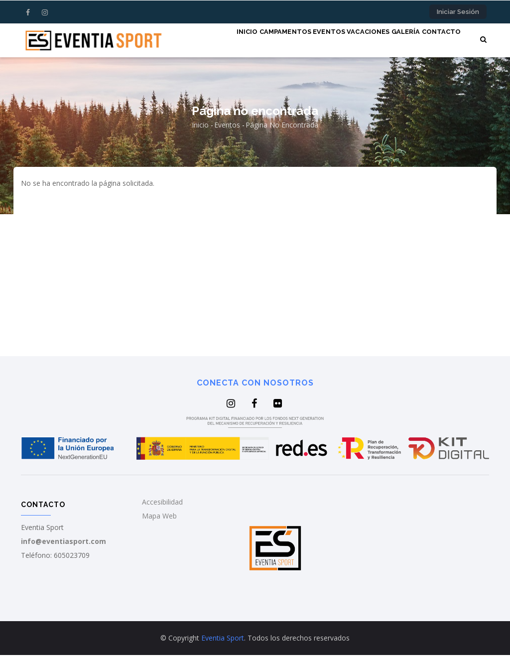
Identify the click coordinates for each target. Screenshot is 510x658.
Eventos (301, 41)
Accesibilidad (162, 505)
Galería (394, 41)
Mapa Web (159, 519)
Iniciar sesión (458, 11)
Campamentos (249, 41)
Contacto (437, 41)
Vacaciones (348, 41)
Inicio (202, 41)
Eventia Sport (222, 641)
